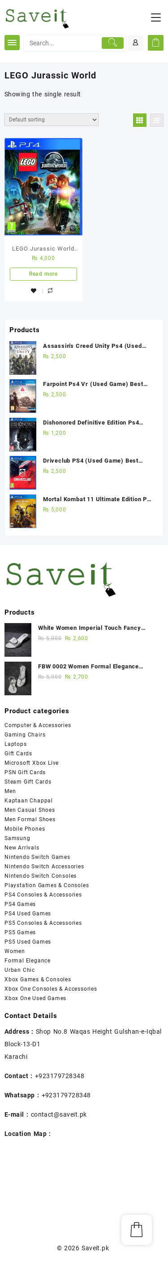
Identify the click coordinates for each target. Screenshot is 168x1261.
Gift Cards (18, 753)
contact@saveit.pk (59, 1114)
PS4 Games (20, 904)
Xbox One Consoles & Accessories (50, 989)
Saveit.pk (95, 1248)
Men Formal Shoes (30, 819)
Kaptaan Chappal (28, 800)
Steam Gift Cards (28, 782)
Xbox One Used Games (35, 998)
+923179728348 (59, 1075)
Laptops (15, 744)
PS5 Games (20, 932)
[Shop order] (51, 119)
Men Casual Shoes (29, 810)
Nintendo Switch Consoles (40, 876)
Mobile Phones (24, 829)
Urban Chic (19, 970)
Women (14, 951)
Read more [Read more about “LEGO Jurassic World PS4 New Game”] (43, 274)
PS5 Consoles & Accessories (43, 923)
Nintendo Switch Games (37, 857)
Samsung (17, 838)
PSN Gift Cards (25, 772)
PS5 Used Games (27, 942)
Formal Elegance (27, 961)
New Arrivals (21, 848)
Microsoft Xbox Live (31, 763)
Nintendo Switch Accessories (44, 866)
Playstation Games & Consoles (46, 885)
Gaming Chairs (24, 735)
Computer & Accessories (37, 725)
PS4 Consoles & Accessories (43, 895)
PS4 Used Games (27, 913)
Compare (51, 292)
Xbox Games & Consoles (37, 979)
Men (10, 791)
